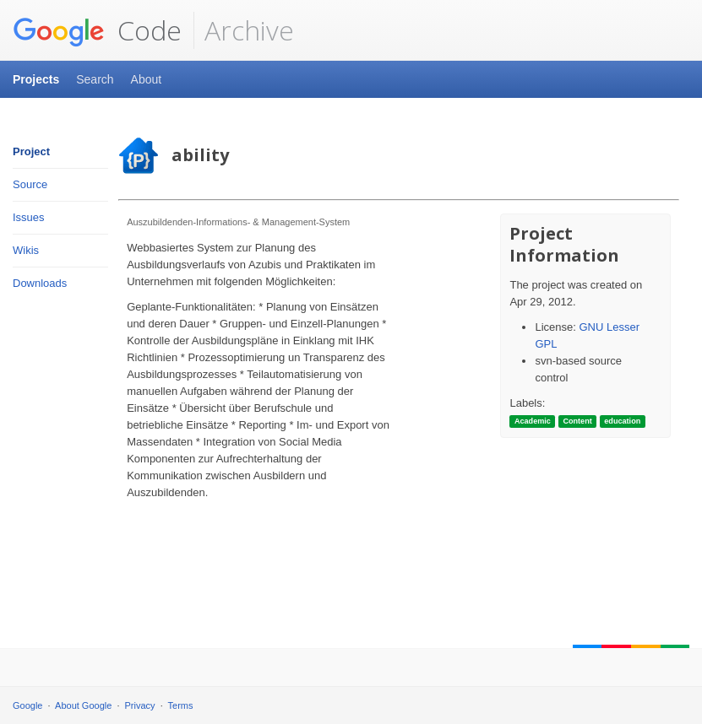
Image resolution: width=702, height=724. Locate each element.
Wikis (26, 250)
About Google (83, 705)
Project (31, 151)
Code (97, 30)
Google (27, 705)
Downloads (40, 283)
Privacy (140, 705)
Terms (180, 705)
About (146, 79)
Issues (29, 217)
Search (94, 79)
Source (30, 184)
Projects (36, 79)
